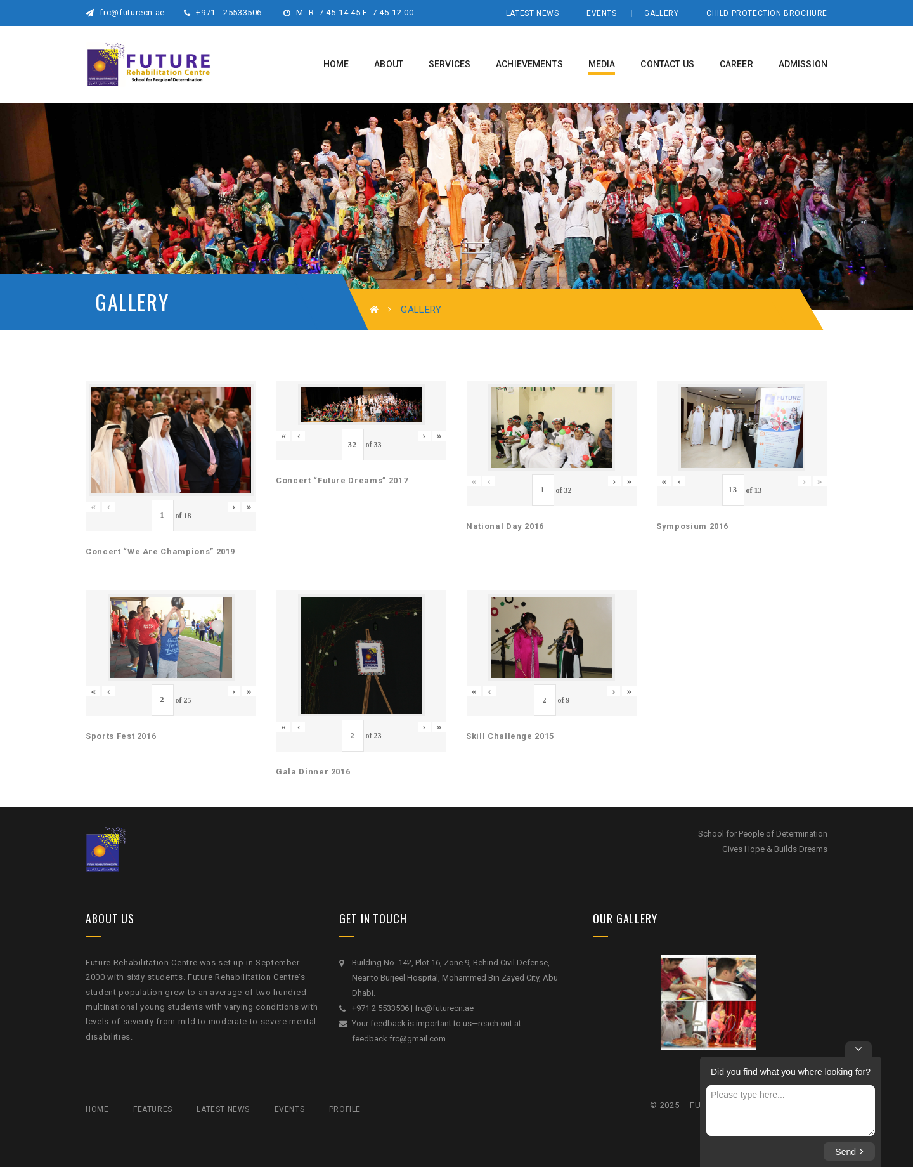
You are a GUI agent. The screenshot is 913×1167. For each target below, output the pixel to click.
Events (601, 13)
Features (152, 1109)
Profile (345, 1109)
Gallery (661, 13)
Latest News (532, 13)
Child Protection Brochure (766, 13)
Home (97, 1109)
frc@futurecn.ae (125, 12)
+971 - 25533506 (223, 12)
